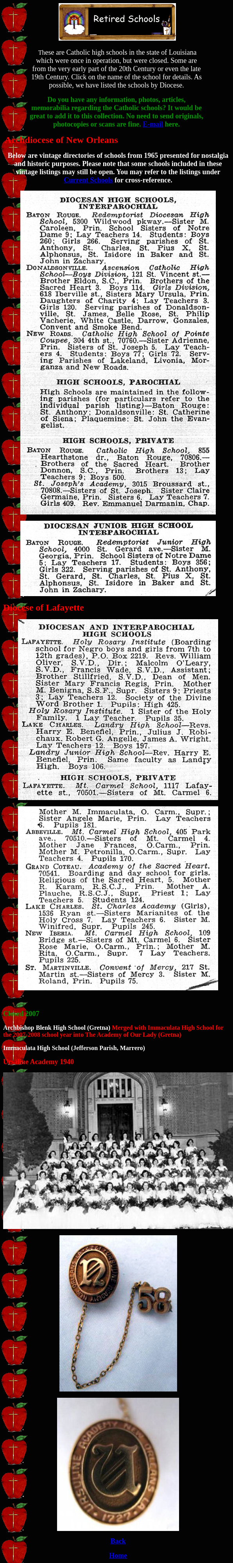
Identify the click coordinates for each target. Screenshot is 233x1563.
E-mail (153, 124)
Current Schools (88, 180)
